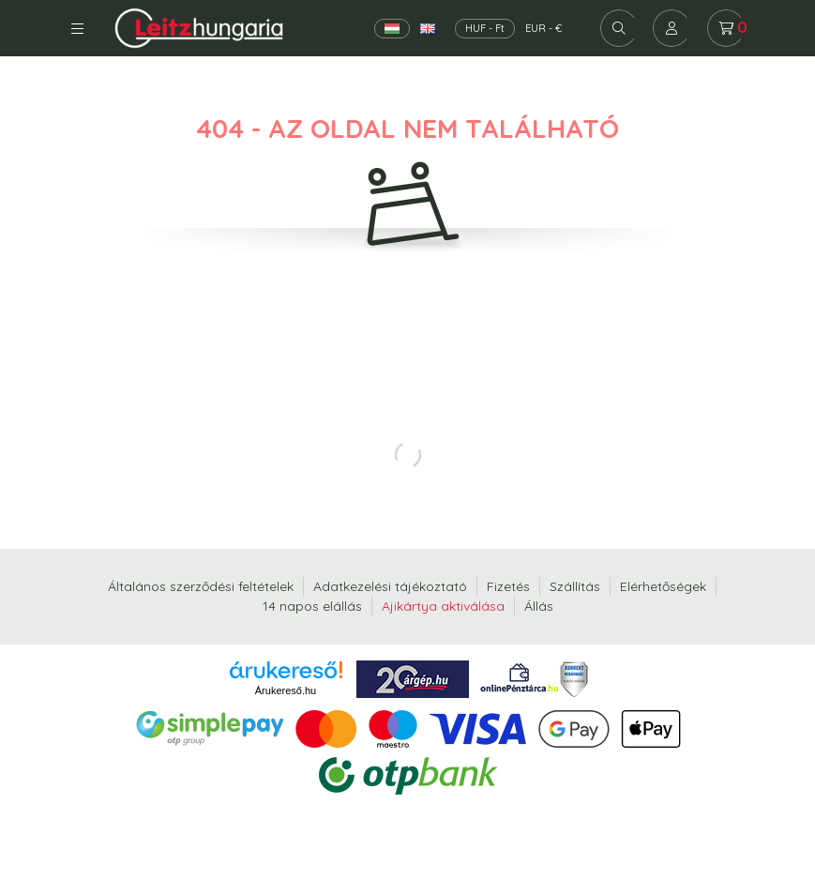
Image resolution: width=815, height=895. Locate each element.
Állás (538, 606)
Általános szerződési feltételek (201, 586)
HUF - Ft (485, 28)
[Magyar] (392, 28)
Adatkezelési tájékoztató (390, 586)
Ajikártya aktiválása (443, 606)
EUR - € (543, 28)
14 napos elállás (312, 606)
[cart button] (726, 28)
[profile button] (671, 28)
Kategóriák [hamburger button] (77, 28)
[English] (427, 28)
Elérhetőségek (663, 586)
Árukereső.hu (285, 690)
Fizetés (508, 586)
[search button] (619, 28)
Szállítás (575, 586)
